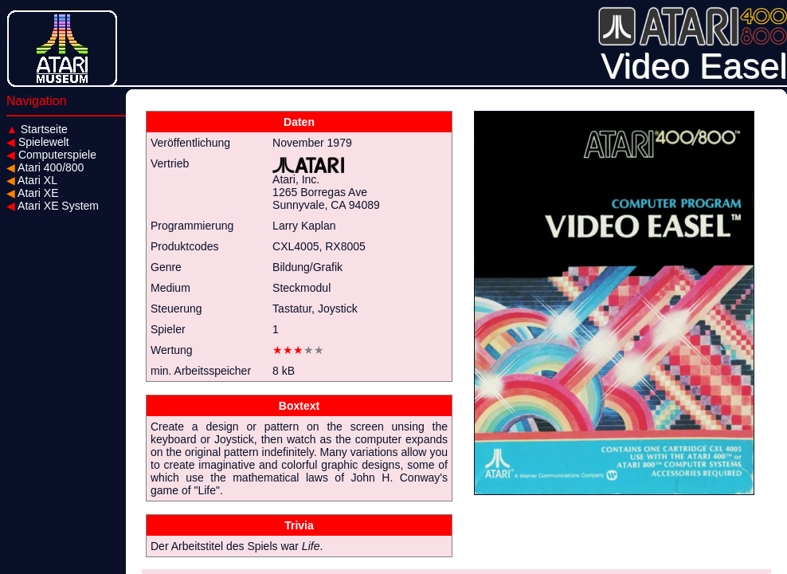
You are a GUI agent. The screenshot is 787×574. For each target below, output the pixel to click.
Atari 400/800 (45, 167)
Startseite (37, 129)
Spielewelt (37, 142)
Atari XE (32, 193)
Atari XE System (52, 205)
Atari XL (31, 180)
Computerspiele (51, 154)
